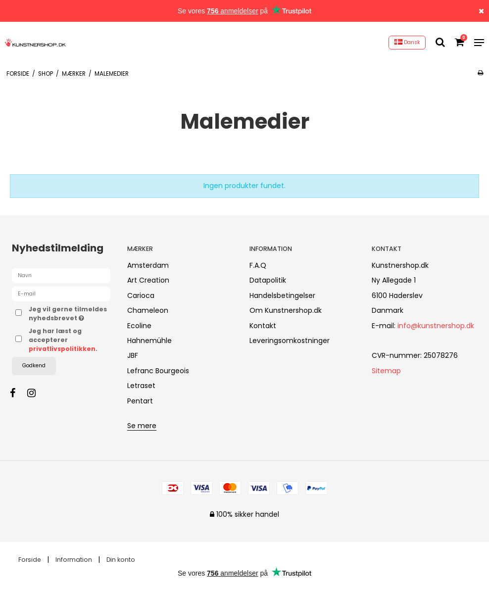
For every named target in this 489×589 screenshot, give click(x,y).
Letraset (141, 386)
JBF (132, 355)
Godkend (34, 365)
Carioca (140, 295)
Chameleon (147, 310)
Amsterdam (148, 265)
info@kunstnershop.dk (435, 326)
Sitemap (386, 371)
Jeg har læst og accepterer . (63, 340)
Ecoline (139, 326)
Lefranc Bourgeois (158, 371)
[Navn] (61, 275)
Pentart (140, 401)
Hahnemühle (149, 340)
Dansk (407, 42)
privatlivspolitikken (62, 348)
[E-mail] (61, 293)
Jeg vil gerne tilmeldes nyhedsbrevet (69, 313)
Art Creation (148, 280)
